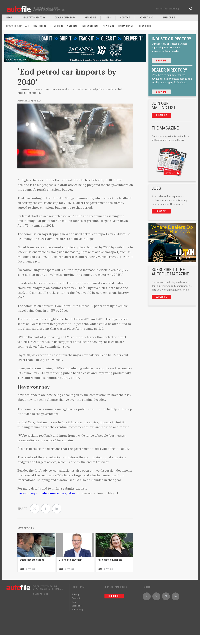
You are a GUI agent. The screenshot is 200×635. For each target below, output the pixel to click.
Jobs (74, 601)
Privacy (75, 594)
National (72, 26)
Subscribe (169, 17)
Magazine (77, 605)
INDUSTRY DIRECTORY (33, 17)
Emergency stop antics (32, 559)
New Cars (108, 26)
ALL (27, 26)
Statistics (39, 26)
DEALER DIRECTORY (65, 17)
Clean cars (144, 26)
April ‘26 (172, 172)
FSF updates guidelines (110, 559)
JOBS (108, 17)
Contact (125, 17)
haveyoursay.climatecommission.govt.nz (46, 493)
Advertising (146, 17)
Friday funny (125, 26)
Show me (161, 60)
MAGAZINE (90, 17)
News (9, 17)
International (90, 26)
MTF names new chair (70, 559)
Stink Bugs (56, 26)
